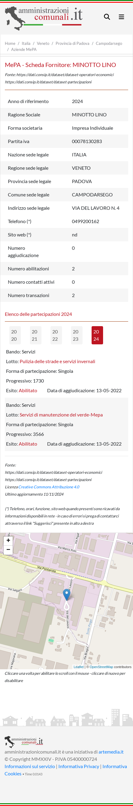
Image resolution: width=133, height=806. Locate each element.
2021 (34, 335)
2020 (14, 335)
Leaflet (79, 667)
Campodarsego (109, 43)
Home (10, 43)
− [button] (8, 550)
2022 (55, 335)
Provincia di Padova (72, 43)
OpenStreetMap (101, 667)
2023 (75, 335)
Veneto (43, 43)
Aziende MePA (24, 49)
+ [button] (8, 541)
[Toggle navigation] (107, 17)
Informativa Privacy (78, 766)
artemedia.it (111, 751)
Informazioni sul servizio (30, 766)
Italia (26, 43)
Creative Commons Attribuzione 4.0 (48, 486)
